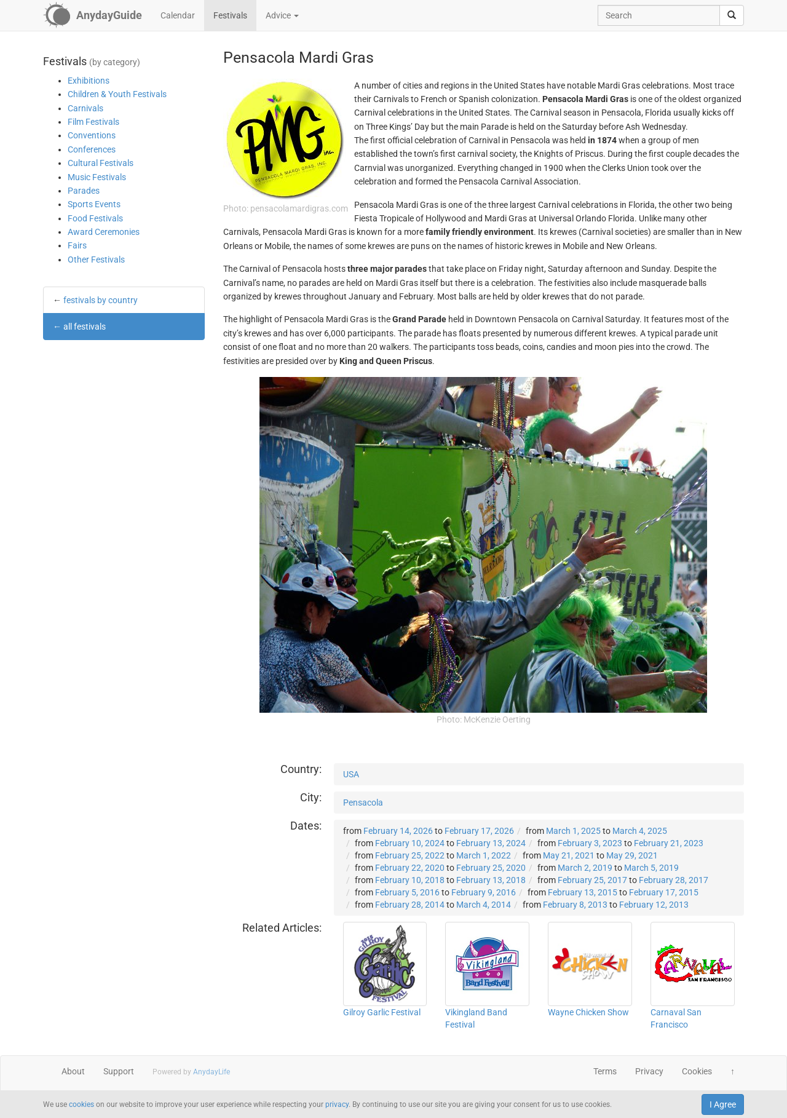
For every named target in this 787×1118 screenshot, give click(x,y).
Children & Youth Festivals (117, 94)
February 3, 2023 (590, 843)
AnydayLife (211, 1072)
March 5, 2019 (651, 868)
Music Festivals (97, 177)
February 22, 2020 (410, 868)
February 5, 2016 (407, 892)
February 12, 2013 (654, 905)
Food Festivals (95, 218)
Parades (84, 191)
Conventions (92, 135)
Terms (605, 1071)
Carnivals (85, 108)
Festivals (230, 15)
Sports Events (94, 204)
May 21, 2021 (569, 855)
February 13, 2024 (491, 843)
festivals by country (100, 300)
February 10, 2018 (410, 880)
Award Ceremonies (104, 232)
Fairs (77, 245)
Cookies (697, 1071)
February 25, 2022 (410, 855)
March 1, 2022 (483, 855)
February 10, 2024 (410, 843)
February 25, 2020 (491, 868)
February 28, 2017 (673, 880)
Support (118, 1071)
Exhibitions (88, 80)
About (73, 1071)
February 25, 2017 (592, 880)
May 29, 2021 (632, 855)
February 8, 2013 (575, 905)
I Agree (723, 1104)
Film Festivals (93, 122)
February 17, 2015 (663, 892)
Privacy (649, 1071)
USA (351, 774)
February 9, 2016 (483, 892)
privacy (337, 1104)
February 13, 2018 (491, 880)
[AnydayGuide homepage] (92, 15)
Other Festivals (96, 259)
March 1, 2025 (573, 831)
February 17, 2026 (479, 831)
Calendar (177, 15)
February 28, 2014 (410, 905)
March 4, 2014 (483, 905)
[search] (731, 15)
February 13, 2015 (582, 892)
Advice (282, 15)
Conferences (92, 149)
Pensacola (363, 802)
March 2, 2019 (585, 868)
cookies (81, 1104)
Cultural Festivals (100, 163)
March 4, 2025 (639, 831)
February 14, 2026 (398, 831)
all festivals (84, 326)
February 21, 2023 (668, 843)
